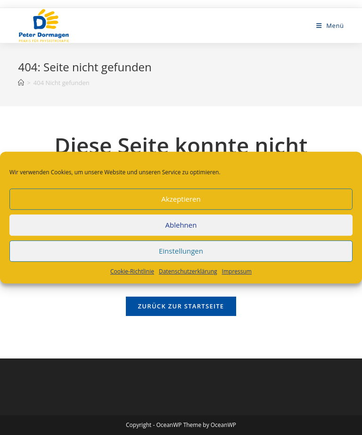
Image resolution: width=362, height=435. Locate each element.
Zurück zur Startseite (181, 306)
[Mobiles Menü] (330, 25)
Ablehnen (181, 225)
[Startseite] (21, 82)
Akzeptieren (180, 199)
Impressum (237, 271)
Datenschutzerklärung (188, 271)
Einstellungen (181, 251)
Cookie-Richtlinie (132, 271)
